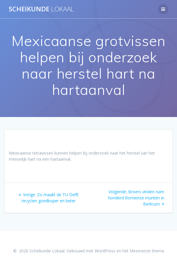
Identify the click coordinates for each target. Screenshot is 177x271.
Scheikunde (41, 9)
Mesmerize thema (147, 251)
